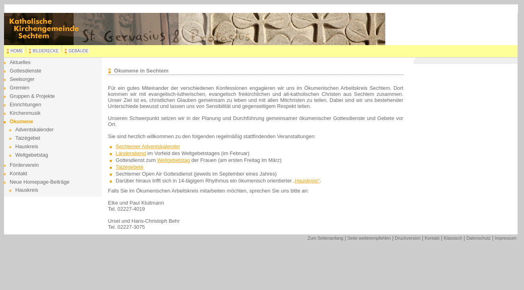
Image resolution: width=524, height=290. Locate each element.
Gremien (19, 88)
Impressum (506, 238)
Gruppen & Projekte (32, 96)
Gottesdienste (25, 71)
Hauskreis (26, 146)
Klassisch (453, 238)
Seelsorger (22, 79)
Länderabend (131, 153)
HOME (16, 51)
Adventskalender (34, 129)
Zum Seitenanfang (325, 238)
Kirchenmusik (25, 113)
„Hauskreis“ (306, 181)
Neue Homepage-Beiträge (40, 182)
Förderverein (24, 165)
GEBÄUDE (78, 51)
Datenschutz (478, 238)
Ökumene (21, 121)
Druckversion (407, 238)
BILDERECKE (46, 51)
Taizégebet (27, 138)
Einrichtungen (25, 105)
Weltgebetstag (31, 155)
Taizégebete (130, 167)
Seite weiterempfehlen (369, 238)
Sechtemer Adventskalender (148, 146)
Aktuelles (20, 62)
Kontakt (18, 173)
